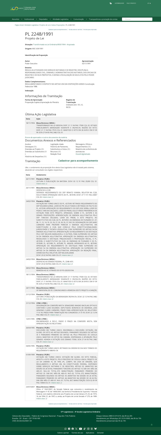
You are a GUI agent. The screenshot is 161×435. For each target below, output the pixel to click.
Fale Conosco (131, 3)
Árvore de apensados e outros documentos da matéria (46, 137)
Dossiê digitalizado (83, 154)
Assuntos (15, 19)
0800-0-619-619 (115, 416)
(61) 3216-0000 (124, 418)
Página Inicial (19, 25)
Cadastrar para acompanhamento (58, 29)
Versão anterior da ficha (75, 29)
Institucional (29, 19)
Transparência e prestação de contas (103, 19)
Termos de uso (77, 433)
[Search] (137, 19)
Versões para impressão (90, 29)
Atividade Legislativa (60, 19)
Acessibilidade (119, 3)
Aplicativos (90, 433)
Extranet (100, 433)
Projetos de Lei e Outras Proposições (52, 25)
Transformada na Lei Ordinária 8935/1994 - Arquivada (54, 44)
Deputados (43, 19)
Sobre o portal (63, 433)
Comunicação (79, 19)
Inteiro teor (40, 184)
